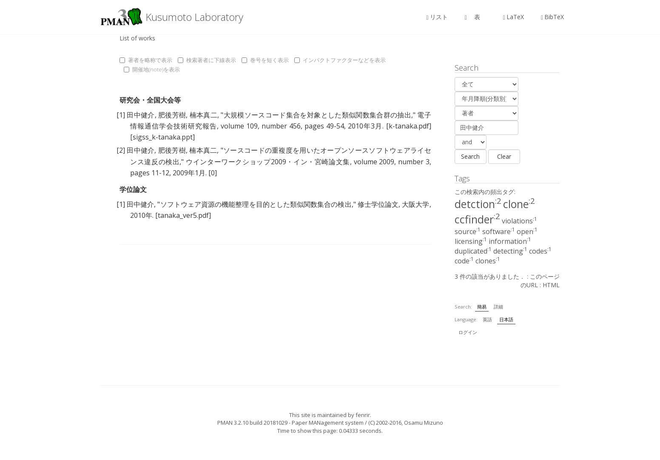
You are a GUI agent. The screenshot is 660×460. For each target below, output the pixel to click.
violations (519, 221)
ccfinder (477, 219)
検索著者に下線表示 (207, 60)
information (510, 241)
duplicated (473, 251)
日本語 (506, 319)
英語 (487, 319)
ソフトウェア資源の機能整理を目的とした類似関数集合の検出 (255, 204)
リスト (437, 17)
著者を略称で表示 (145, 60)
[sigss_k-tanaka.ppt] (162, 137)
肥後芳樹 (172, 115)
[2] (121, 150)
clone (519, 204)
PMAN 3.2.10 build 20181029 (252, 422)
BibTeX (552, 17)
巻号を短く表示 (265, 60)
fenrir (363, 415)
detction (478, 204)
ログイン (467, 332)
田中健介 (140, 115)
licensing (471, 241)
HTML (551, 285)
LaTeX (513, 17)
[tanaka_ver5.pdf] (183, 215)
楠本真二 (203, 115)
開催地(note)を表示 (152, 69)
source (468, 231)
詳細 (498, 306)
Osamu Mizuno (423, 422)
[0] (212, 172)
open (527, 231)
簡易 (481, 306)
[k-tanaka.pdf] (408, 126)
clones (487, 261)
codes (540, 251)
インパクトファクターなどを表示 (340, 60)
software (498, 231)
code (464, 261)
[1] (121, 115)
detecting (510, 251)
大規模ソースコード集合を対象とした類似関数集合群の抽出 (317, 115)
